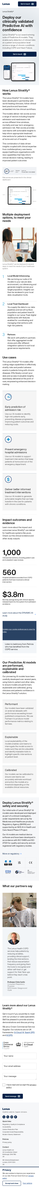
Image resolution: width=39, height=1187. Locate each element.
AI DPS (9, 1035)
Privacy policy (7, 1142)
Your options (27, 1183)
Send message (12, 1096)
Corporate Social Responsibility (12, 1132)
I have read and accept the (21, 1086)
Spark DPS (30, 1032)
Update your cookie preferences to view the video (19, 630)
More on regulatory (12, 853)
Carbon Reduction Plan (10, 1129)
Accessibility (6, 1127)
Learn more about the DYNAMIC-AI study (19, 614)
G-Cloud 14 (19, 1032)
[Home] (6, 4)
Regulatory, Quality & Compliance (13, 1124)
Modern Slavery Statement (11, 1134)
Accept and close (11, 1183)
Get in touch (27, 4)
